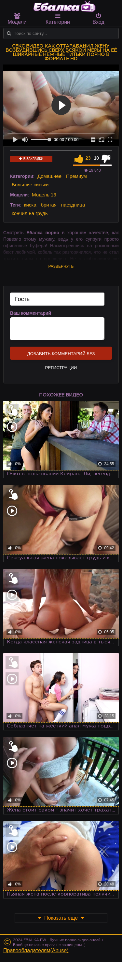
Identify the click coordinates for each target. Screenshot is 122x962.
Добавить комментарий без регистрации (61, 355)
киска (30, 205)
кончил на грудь (29, 213)
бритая (48, 205)
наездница (73, 205)
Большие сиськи (30, 184)
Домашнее (49, 176)
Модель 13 (44, 194)
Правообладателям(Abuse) (36, 950)
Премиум (76, 176)
